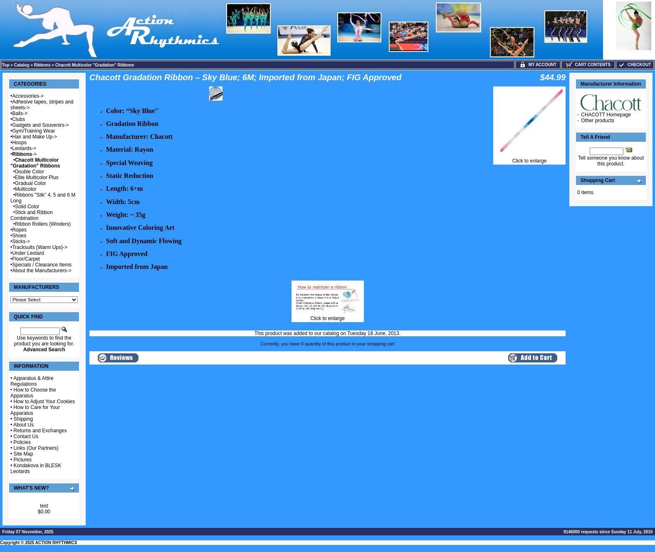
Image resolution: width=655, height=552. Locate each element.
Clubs (18, 119)
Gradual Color (30, 183)
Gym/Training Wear (33, 131)
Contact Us (26, 436)
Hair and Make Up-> (34, 137)
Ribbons (42, 65)
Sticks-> (21, 241)
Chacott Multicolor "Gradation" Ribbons (94, 65)
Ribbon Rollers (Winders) (43, 224)
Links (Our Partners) (36, 448)
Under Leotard (28, 253)
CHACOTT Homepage (606, 115)
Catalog (22, 65)
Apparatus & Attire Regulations (32, 381)
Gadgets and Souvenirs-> (40, 125)
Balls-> (19, 113)
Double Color (29, 172)
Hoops (19, 142)
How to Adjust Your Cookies (44, 401)
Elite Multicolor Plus (37, 177)
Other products (597, 120)
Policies (22, 442)
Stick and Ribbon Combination (31, 215)
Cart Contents (588, 64)
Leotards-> (24, 148)
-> (24, 154)
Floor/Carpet (26, 259)
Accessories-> (28, 96)
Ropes (19, 230)
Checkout (634, 64)
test (44, 506)
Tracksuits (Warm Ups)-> (39, 247)
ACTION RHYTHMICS (56, 542)
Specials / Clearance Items (42, 265)
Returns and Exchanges (40, 431)
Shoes (19, 236)
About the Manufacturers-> (41, 271)
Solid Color (27, 206)
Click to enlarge (529, 158)
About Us (23, 425)
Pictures (23, 460)
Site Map (23, 454)
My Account (537, 64)
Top (6, 65)
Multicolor (25, 189)
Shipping (23, 419)
